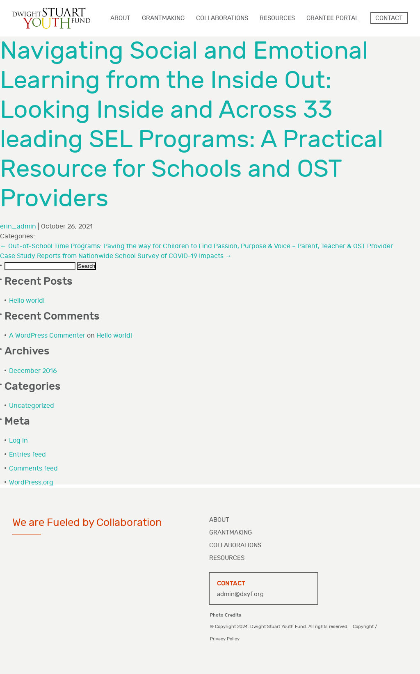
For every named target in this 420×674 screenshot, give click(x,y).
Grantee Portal (332, 18)
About (219, 519)
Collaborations (235, 545)
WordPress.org (31, 483)
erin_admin (18, 227)
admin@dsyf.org (240, 594)
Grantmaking (230, 532)
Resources (226, 558)
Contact (389, 18)
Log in (18, 441)
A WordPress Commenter (47, 336)
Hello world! (27, 301)
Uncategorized (31, 406)
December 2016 (33, 371)
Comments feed (33, 469)
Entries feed (27, 455)
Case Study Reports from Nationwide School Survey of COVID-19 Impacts (116, 256)
